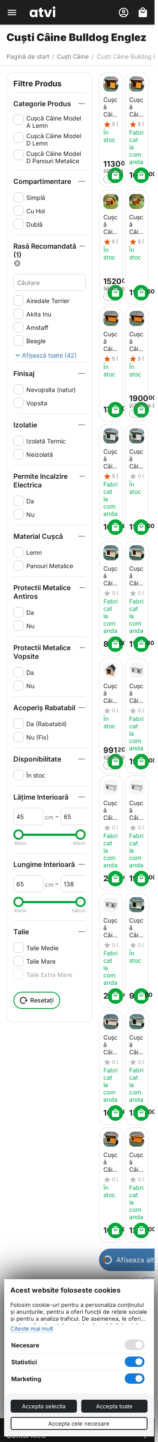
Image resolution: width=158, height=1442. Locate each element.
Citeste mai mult (31, 1328)
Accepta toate (114, 1406)
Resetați (37, 1000)
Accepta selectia (43, 1406)
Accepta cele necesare (78, 1423)
